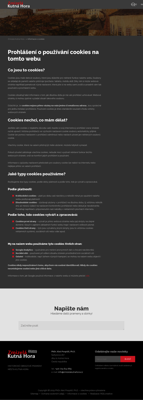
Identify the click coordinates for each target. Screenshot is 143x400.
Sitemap (34, 394)
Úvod (60, 4)
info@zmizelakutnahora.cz (70, 372)
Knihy (84, 4)
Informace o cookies (77, 394)
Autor (108, 4)
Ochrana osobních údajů (52, 394)
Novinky (72, 4)
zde (87, 276)
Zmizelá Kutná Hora (16, 39)
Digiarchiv (121, 4)
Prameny (96, 4)
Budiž (128, 359)
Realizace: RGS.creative (101, 394)
